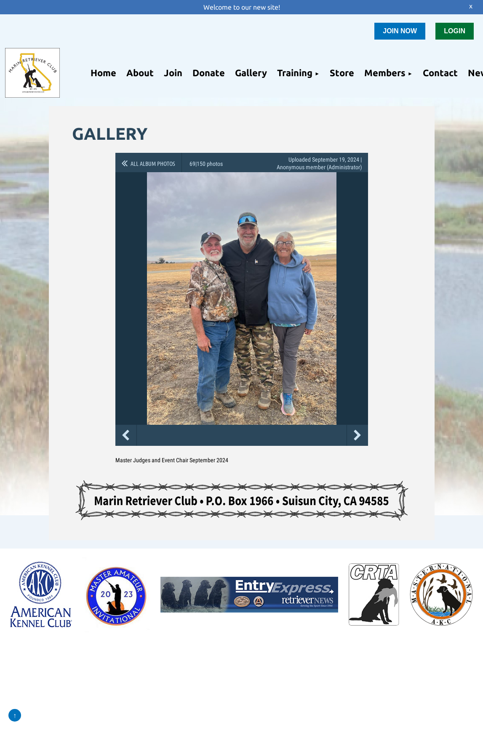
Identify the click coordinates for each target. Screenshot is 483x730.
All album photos (153, 163)
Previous (125, 435)
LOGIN (454, 31)
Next (357, 435)
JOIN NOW (400, 31)
